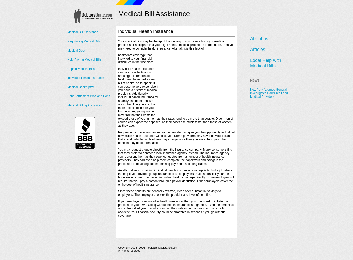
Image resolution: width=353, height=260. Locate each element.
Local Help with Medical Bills (265, 63)
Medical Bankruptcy (80, 87)
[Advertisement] (197, 85)
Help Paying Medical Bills (84, 59)
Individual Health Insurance (85, 78)
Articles (257, 49)
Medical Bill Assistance (82, 32)
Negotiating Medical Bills (84, 41)
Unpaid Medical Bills (81, 69)
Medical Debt (76, 50)
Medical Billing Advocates (84, 105)
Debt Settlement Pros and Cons (88, 96)
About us (259, 38)
